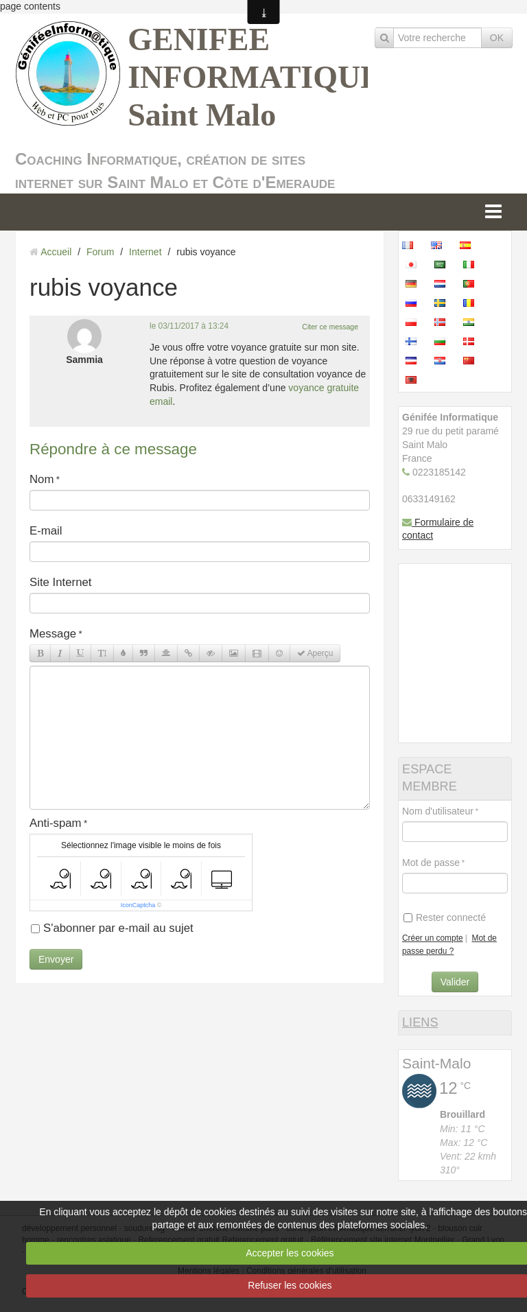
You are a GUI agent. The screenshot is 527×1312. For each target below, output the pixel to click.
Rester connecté (444, 917)
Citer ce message (330, 327)
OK (497, 37)
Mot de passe (431, 862)
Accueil (55, 251)
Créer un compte (432, 938)
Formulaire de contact (437, 529)
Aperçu (315, 653)
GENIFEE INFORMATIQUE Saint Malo (255, 77)
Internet (145, 251)
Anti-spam (56, 823)
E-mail (46, 530)
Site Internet (61, 582)
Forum (100, 251)
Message (53, 633)
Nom (42, 479)
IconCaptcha (138, 905)
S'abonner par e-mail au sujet (112, 928)
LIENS (420, 1022)
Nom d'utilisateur (437, 811)
